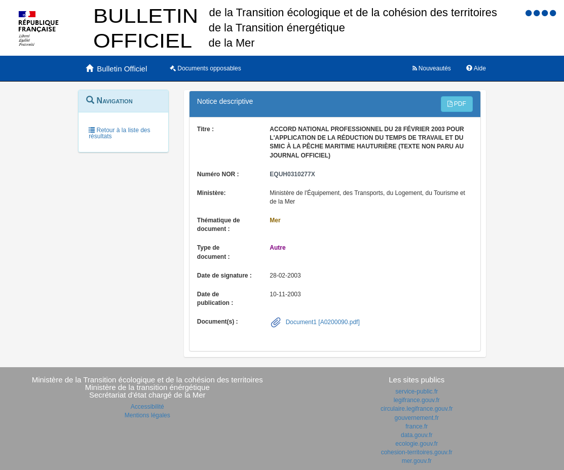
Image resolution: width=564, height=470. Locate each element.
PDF (456, 103)
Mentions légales (147, 415)
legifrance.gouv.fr (417, 400)
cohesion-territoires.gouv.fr (417, 452)
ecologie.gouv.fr (416, 443)
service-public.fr (416, 391)
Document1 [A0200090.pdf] (321, 322)
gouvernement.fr (417, 417)
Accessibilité (147, 406)
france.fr (416, 426)
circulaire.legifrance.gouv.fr (417, 408)
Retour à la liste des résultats (119, 133)
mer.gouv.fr (417, 460)
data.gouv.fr (416, 435)
